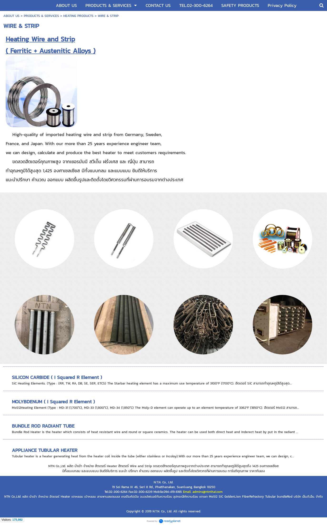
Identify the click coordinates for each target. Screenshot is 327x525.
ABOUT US (11, 15)
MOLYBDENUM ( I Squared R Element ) (53, 401)
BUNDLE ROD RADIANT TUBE (43, 425)
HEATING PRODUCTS (78, 15)
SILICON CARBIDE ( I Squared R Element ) (57, 377)
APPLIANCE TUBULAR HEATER (44, 450)
